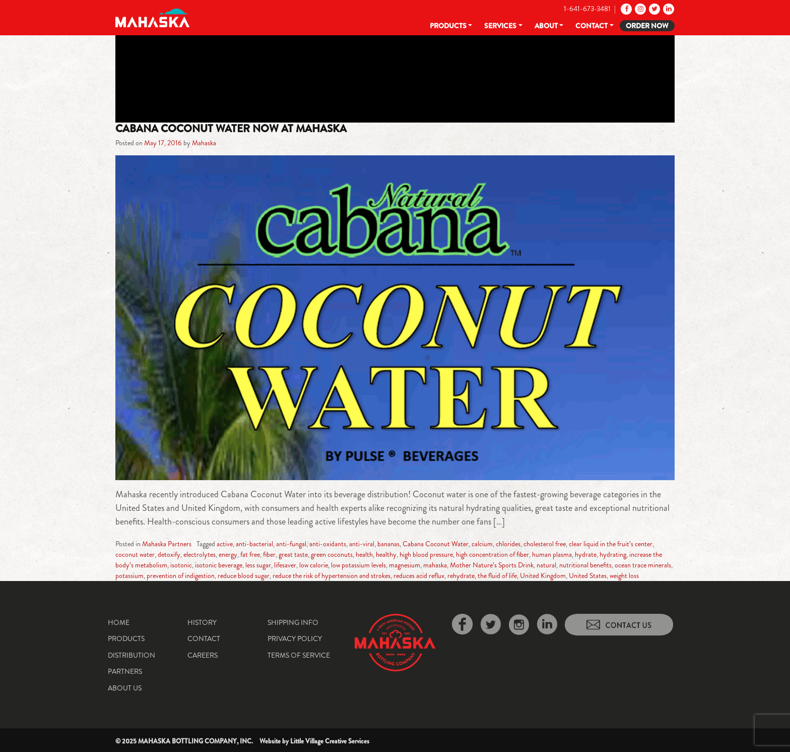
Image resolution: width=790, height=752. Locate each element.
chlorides (508, 544)
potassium (129, 575)
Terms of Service (299, 655)
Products (448, 26)
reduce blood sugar (244, 575)
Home (118, 622)
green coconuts (332, 554)
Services (500, 26)
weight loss (624, 575)
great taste (293, 554)
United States (588, 575)
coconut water (135, 554)
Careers (202, 655)
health (364, 554)
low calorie (313, 565)
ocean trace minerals (643, 565)
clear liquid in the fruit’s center (610, 544)
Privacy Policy (295, 638)
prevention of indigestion (181, 575)
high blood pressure (426, 554)
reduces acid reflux (418, 575)
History (202, 622)
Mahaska (204, 143)
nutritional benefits (585, 565)
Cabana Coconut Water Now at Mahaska (231, 128)
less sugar (258, 565)
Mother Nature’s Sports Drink (492, 565)
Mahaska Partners (166, 544)
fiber (269, 554)
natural (546, 565)
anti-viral (361, 544)
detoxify (169, 554)
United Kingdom (543, 575)
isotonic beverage (218, 565)
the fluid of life (497, 575)
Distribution (131, 655)
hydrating (613, 554)
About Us (125, 688)
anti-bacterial (254, 544)
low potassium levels (358, 565)
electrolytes (199, 554)
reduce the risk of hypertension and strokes (331, 575)
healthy (386, 554)
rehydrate (461, 575)
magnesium (404, 565)
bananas (388, 544)
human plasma (552, 554)
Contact (591, 26)
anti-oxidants (327, 544)
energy (228, 554)
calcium (482, 544)
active (225, 544)
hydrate (586, 554)
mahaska (435, 565)
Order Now (647, 26)
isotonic (181, 565)
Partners (125, 671)
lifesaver (285, 565)
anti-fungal (291, 544)
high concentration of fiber (492, 554)
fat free (250, 554)
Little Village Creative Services (329, 741)
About (546, 26)
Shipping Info (293, 622)
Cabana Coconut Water (436, 544)
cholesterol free (544, 544)
